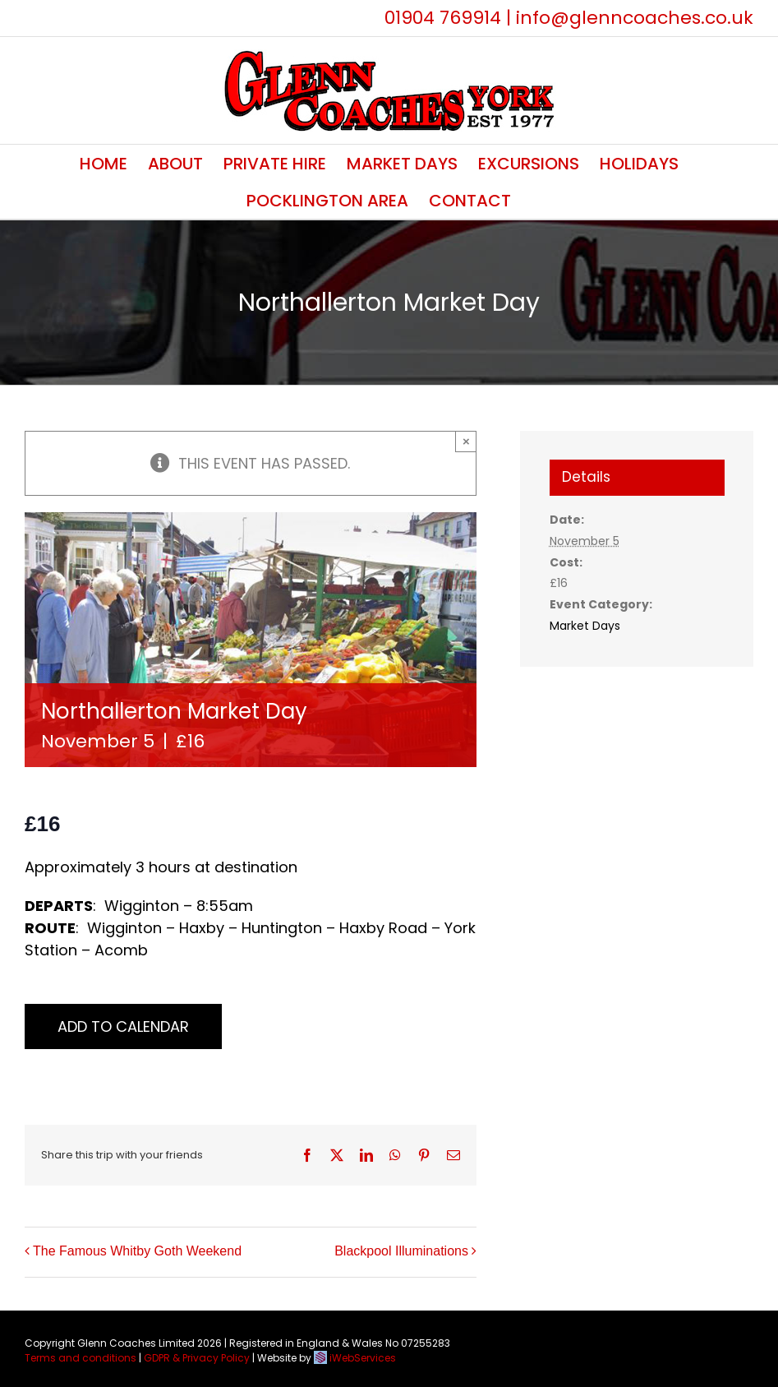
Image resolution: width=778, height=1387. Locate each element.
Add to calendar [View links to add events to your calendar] (123, 1026)
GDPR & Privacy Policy (197, 1358)
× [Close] (466, 441)
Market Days (585, 625)
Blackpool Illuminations (401, 1251)
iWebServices (362, 1358)
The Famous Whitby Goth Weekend (137, 1251)
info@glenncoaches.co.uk (634, 17)
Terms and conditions (80, 1358)
